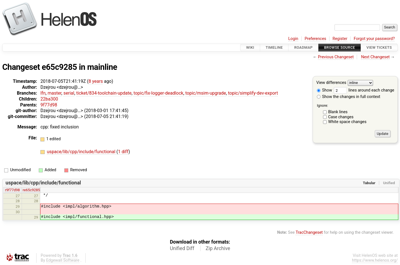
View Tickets (379, 47)
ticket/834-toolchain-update (104, 93)
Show (324, 90)
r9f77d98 (12, 190)
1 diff (123, 151)
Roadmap (303, 47)
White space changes (347, 121)
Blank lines (337, 112)
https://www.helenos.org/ (375, 260)
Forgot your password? (374, 38)
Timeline (274, 47)
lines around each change (364, 90)
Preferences (315, 38)
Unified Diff (182, 248)
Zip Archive (218, 248)
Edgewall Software (62, 260)
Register (340, 38)
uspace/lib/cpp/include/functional (82, 151)
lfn (43, 93)
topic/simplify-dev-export (253, 93)
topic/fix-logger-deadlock (158, 93)
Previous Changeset (336, 57)
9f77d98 (48, 105)
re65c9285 (31, 190)
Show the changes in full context (348, 96)
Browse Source (339, 47)
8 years (95, 81)
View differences (331, 83)
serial (68, 93)
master (54, 93)
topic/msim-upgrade (205, 93)
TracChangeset (309, 232)
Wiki (250, 47)
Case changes (340, 117)
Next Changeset (375, 57)
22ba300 (49, 99)
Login (293, 38)
